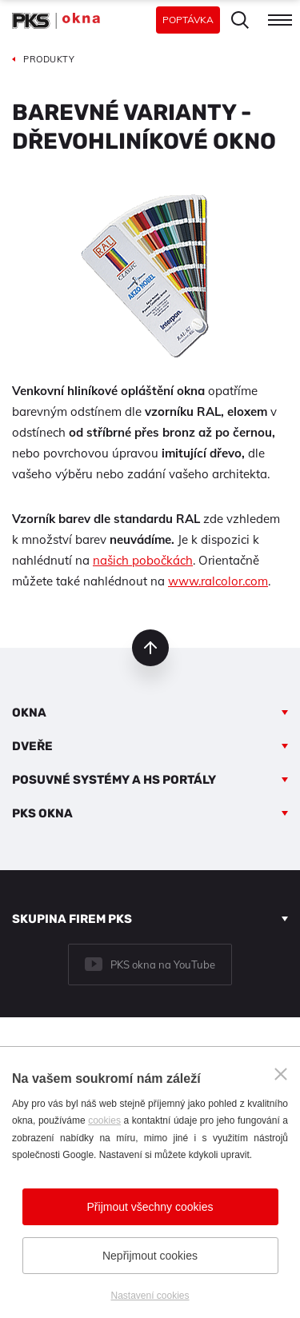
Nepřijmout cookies (150, 1255)
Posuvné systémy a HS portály (114, 780)
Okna (29, 712)
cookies (104, 1120)
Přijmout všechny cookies (150, 1206)
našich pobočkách (143, 560)
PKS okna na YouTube (162, 964)
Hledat (240, 20)
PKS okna (42, 813)
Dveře (32, 746)
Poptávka (188, 20)
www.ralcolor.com (218, 581)
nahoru (150, 647)
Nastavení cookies (149, 1295)
